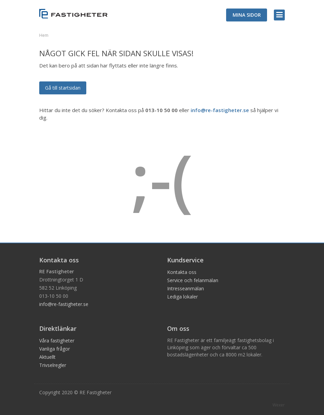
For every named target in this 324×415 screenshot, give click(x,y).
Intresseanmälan (185, 288)
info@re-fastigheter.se (220, 110)
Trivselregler (52, 365)
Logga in (321, 1)
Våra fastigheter (56, 340)
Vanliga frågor (54, 348)
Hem (43, 35)
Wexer (279, 405)
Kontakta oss (181, 272)
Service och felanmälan (192, 280)
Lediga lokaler (182, 296)
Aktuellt (47, 357)
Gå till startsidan (62, 87)
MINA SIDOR (247, 15)
